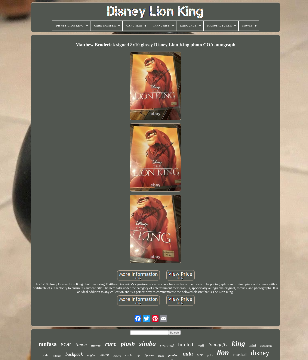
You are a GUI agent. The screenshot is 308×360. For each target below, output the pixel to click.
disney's (117, 355)
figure (161, 355)
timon (81, 344)
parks (210, 355)
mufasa (48, 344)
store (105, 354)
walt (200, 345)
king (238, 343)
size (200, 355)
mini (252, 345)
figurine (149, 355)
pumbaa (173, 355)
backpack (74, 354)
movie (96, 345)
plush (128, 344)
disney (260, 353)
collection (57, 356)
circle (128, 355)
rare (110, 343)
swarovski (167, 345)
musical (239, 354)
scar (66, 343)
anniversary (266, 345)
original (91, 355)
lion (223, 352)
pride (45, 355)
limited (185, 344)
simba (147, 343)
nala (188, 354)
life (139, 355)
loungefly (217, 344)
